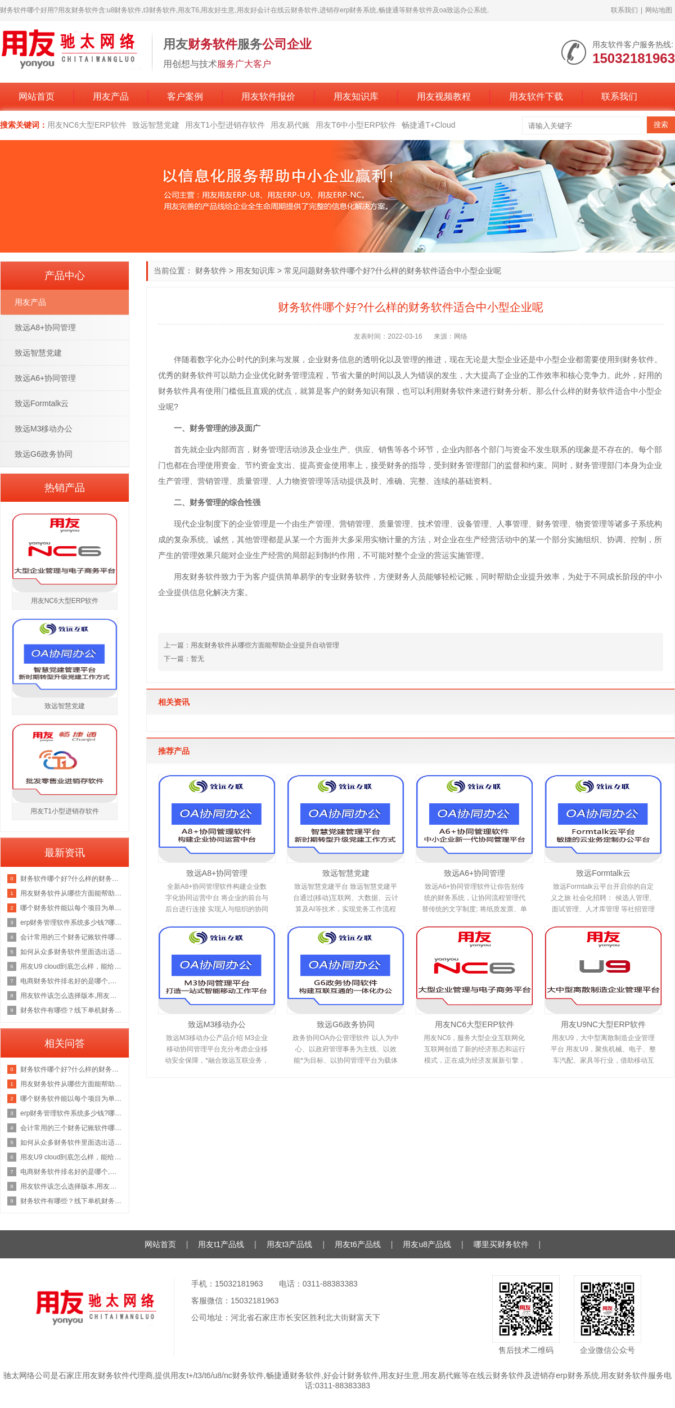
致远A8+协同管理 (217, 873)
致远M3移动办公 (217, 1024)
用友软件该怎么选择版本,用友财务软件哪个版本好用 (71, 996)
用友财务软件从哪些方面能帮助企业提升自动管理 (71, 893)
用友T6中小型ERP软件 (356, 124)
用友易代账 (290, 124)
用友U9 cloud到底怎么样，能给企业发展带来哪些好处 (71, 966)
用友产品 (111, 96)
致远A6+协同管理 (474, 873)
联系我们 (624, 10)
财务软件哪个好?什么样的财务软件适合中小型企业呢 (71, 879)
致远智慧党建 (155, 124)
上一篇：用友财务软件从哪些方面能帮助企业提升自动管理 (251, 645)
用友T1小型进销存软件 (225, 124)
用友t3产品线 (290, 1244)
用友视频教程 (444, 96)
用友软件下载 (536, 96)
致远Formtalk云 (603, 873)
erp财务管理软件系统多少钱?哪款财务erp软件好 (71, 922)
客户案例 (185, 96)
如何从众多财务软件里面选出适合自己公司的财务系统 (71, 952)
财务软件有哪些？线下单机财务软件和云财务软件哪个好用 (71, 1010)
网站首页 (37, 96)
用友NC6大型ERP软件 (87, 124)
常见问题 (300, 270)
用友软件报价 (268, 96)
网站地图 (658, 10)
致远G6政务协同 (346, 1024)
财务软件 (211, 270)
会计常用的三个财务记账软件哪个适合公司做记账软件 (71, 937)
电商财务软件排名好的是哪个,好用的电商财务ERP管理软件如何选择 (71, 981)
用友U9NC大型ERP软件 (603, 1024)
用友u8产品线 (427, 1244)
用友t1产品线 (221, 1244)
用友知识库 (356, 96)
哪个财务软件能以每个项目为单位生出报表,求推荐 (71, 908)
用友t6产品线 (358, 1244)
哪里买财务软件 (501, 1244)
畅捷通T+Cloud (428, 124)
